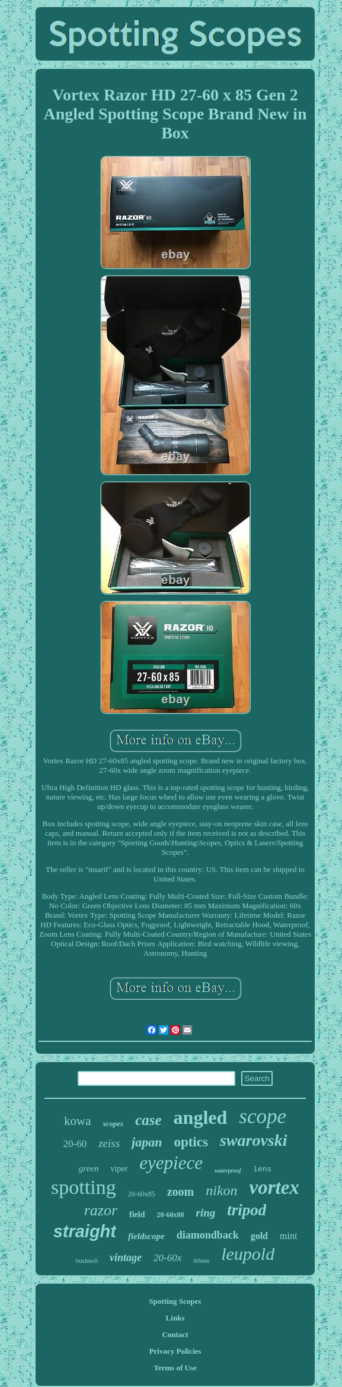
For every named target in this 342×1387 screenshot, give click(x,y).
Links (175, 1317)
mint (288, 1236)
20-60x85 (141, 1194)
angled (201, 1117)
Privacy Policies (175, 1351)
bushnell (87, 1260)
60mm (201, 1260)
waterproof (228, 1170)
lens (262, 1169)
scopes (113, 1123)
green (89, 1168)
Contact (175, 1334)
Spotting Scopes (175, 1301)
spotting (83, 1187)
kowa (77, 1121)
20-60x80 (170, 1215)
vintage (126, 1257)
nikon (221, 1190)
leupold (247, 1253)
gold (259, 1236)
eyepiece (171, 1162)
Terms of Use (175, 1367)
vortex (274, 1187)
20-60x (167, 1257)
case (148, 1120)
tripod (246, 1210)
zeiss (109, 1143)
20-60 (75, 1143)
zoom (180, 1191)
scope (262, 1116)
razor (100, 1210)
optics (191, 1142)
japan (147, 1142)
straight (84, 1231)
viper (118, 1168)
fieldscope (146, 1236)
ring (206, 1212)
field (137, 1214)
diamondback (208, 1235)
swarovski (253, 1140)
